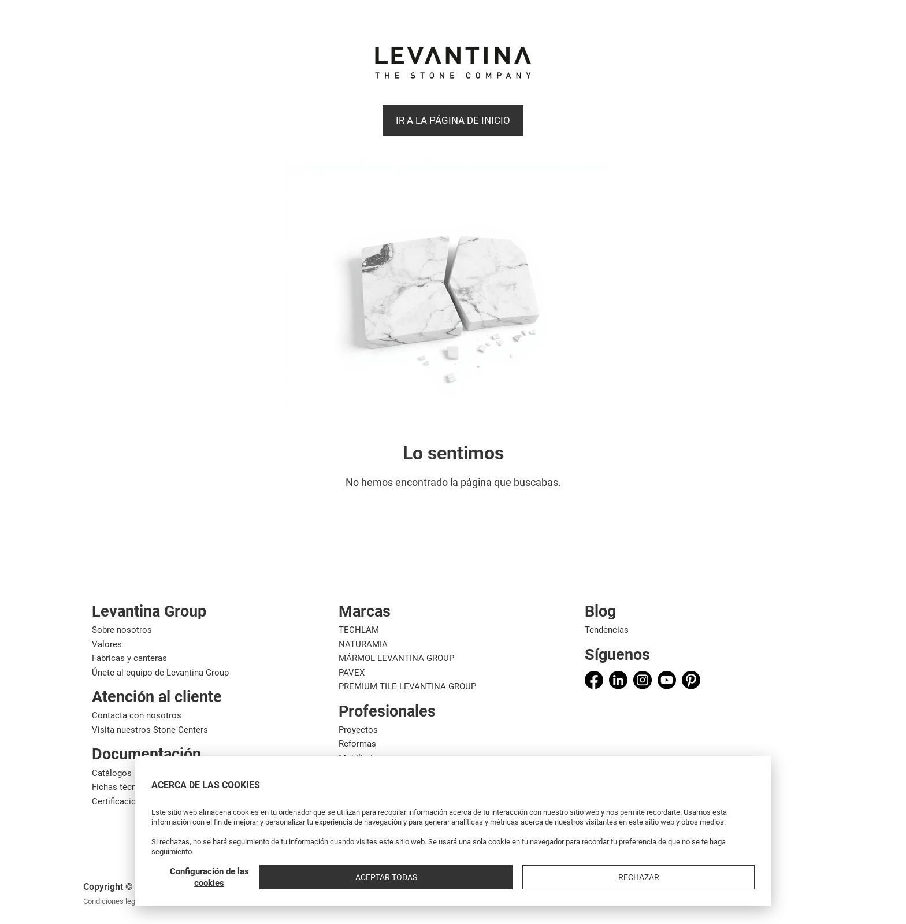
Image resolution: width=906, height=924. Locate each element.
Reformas (357, 744)
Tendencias (607, 630)
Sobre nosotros (122, 630)
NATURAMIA (363, 644)
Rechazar (724, 877)
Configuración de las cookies (552, 877)
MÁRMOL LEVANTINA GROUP (396, 658)
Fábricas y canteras (129, 658)
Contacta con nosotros (136, 715)
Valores (107, 644)
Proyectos (358, 730)
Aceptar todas (643, 877)
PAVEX (352, 672)
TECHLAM (359, 630)
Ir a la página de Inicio (453, 120)
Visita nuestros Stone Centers (150, 730)
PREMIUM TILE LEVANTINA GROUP (407, 686)
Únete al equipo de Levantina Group (160, 672)
